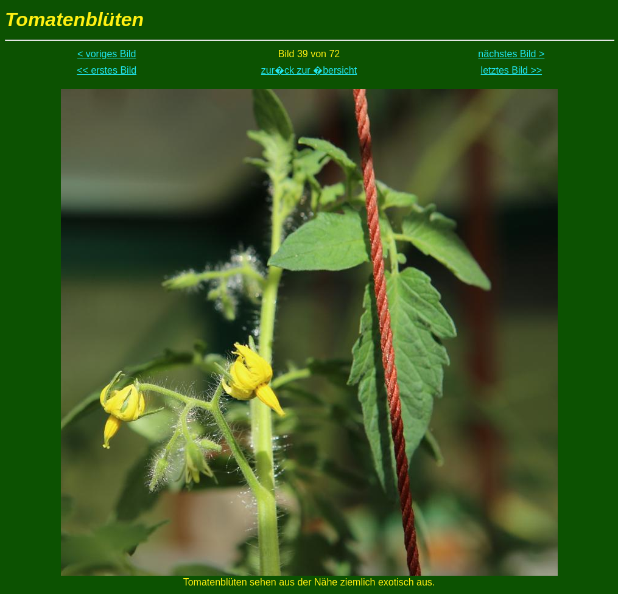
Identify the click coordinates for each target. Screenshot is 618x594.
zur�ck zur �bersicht (309, 70)
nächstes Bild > (511, 54)
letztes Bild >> (512, 70)
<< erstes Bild (106, 70)
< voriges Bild (106, 54)
